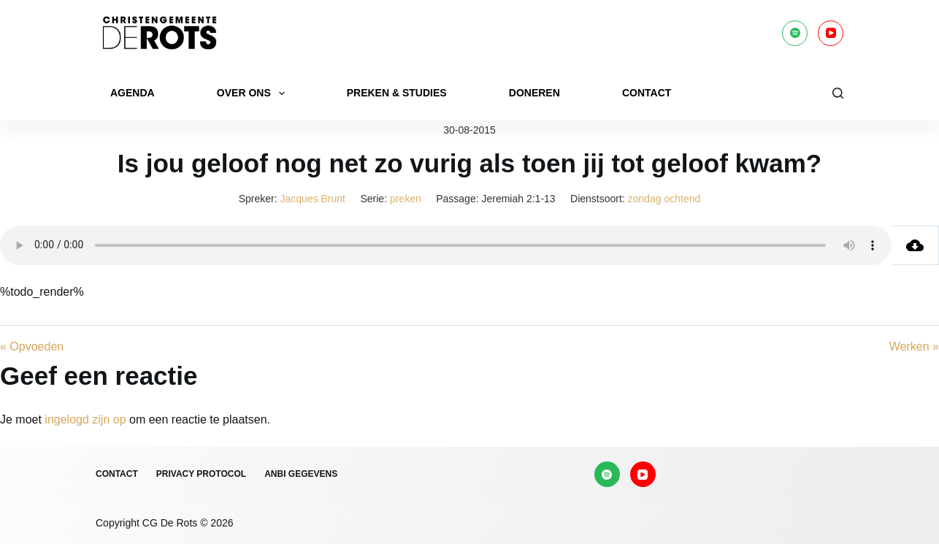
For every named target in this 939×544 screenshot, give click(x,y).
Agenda (132, 93)
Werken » (914, 346)
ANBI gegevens (300, 474)
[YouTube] (830, 33)
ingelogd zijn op (85, 419)
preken (405, 198)
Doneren (534, 93)
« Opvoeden (32, 346)
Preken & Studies (397, 93)
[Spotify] (795, 33)
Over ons (254, 93)
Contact (646, 93)
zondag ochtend (664, 198)
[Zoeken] (837, 93)
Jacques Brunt (313, 198)
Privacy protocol (201, 474)
